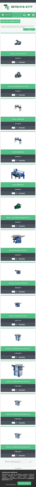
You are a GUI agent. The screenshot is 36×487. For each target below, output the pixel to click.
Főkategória (3, 26)
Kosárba (22, 62)
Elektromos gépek (15, 26)
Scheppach (31, 26)
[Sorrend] (21, 462)
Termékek (18, 468)
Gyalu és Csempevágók (7, 27)
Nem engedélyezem (11, 484)
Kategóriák (8, 14)
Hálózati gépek (24, 26)
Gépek (8, 26)
